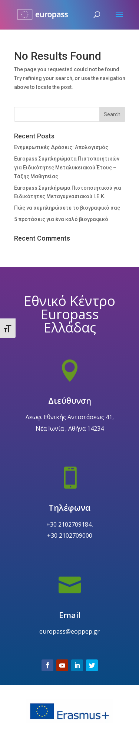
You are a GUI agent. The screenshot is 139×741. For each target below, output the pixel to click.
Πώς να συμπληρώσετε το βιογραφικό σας (67, 208)
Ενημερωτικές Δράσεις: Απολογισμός (61, 147)
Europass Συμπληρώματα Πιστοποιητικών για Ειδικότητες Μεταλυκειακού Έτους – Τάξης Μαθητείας (66, 167)
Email (69, 634)
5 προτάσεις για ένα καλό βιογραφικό (61, 219)
